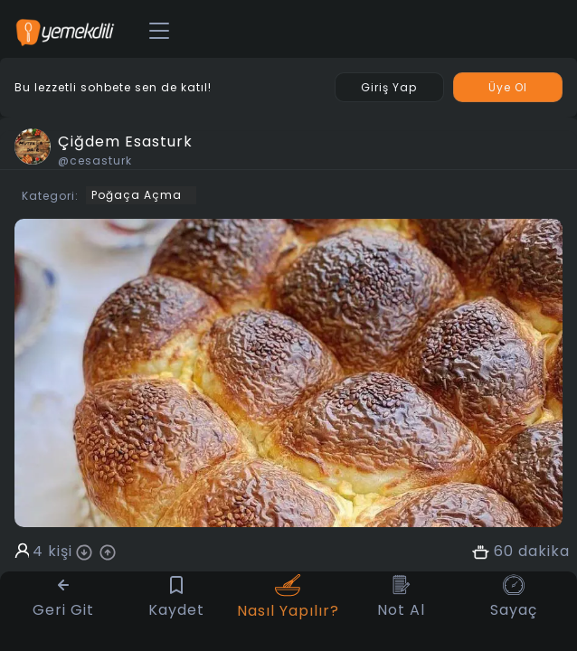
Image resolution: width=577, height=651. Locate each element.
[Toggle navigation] (159, 31)
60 (504, 551)
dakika (544, 551)
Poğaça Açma (136, 195)
